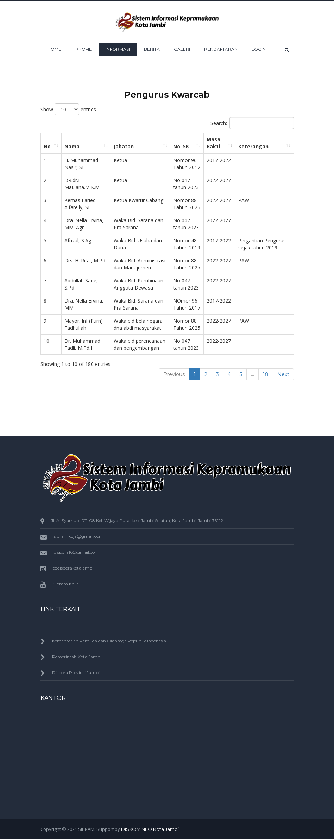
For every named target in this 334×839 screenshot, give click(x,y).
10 (46, 340)
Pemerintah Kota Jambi (76, 656)
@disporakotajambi (73, 568)
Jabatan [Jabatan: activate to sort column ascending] (124, 146)
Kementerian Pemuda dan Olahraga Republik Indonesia (109, 641)
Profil (83, 49)
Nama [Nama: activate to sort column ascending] (72, 146)
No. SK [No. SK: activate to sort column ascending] (181, 146)
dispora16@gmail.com (76, 552)
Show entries (68, 109)
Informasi (118, 49)
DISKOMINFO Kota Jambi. (150, 829)
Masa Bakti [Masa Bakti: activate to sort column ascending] (213, 143)
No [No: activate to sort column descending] (47, 146)
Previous (174, 374)
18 (266, 374)
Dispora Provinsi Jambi (76, 672)
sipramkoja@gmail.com (78, 536)
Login (259, 49)
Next (283, 374)
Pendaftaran (221, 49)
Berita (152, 49)
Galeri (182, 49)
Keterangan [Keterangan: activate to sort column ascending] (253, 146)
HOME (54, 49)
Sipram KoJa (66, 583)
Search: (252, 123)
